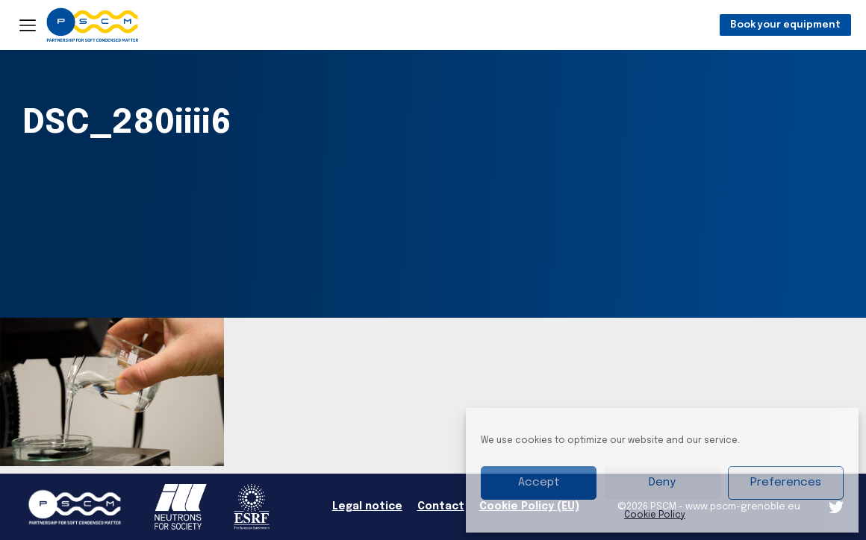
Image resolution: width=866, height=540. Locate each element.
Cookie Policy (654, 515)
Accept (539, 483)
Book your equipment (785, 25)
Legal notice (367, 506)
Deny (662, 483)
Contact (440, 506)
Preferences (785, 483)
